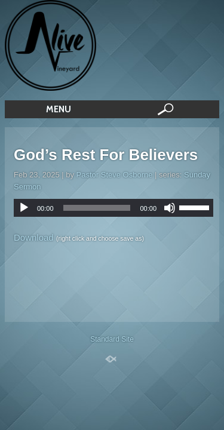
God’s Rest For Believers (106, 155)
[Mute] (170, 208)
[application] (113, 208)
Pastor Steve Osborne (114, 174)
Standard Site (112, 339)
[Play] (24, 208)
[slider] (97, 208)
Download (34, 237)
